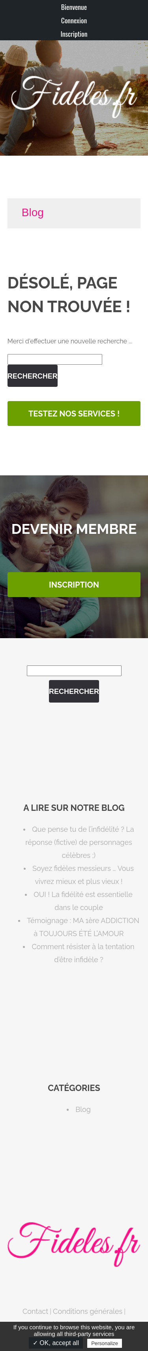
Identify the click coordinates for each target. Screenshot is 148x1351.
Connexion (74, 20)
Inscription (73, 33)
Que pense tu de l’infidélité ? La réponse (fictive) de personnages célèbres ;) (79, 842)
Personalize (104, 1343)
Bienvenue (74, 7)
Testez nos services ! (74, 413)
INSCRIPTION (74, 585)
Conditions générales (87, 1311)
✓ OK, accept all (56, 1343)
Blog (33, 212)
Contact (35, 1311)
